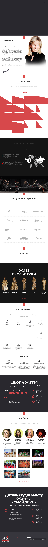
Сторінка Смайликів (24, 481)
